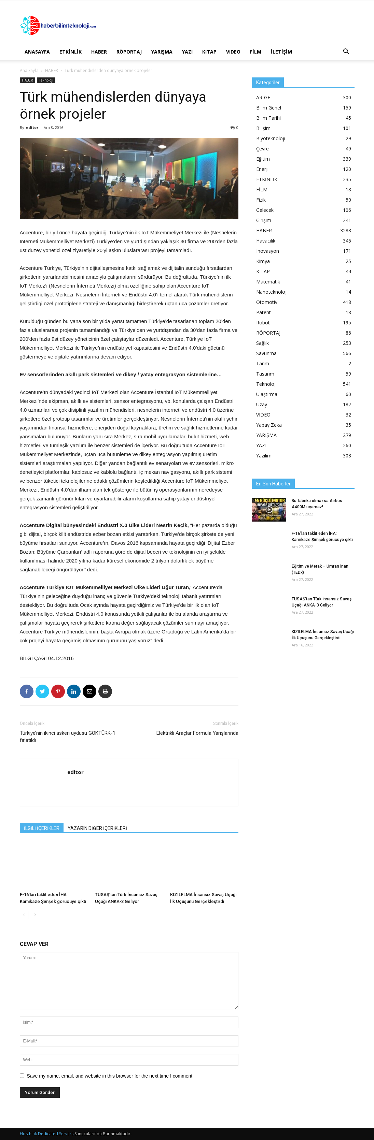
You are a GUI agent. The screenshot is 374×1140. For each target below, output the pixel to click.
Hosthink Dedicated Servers (46, 1134)
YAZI (187, 51)
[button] (346, 52)
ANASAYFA (37, 51)
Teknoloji (46, 80)
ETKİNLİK (70, 51)
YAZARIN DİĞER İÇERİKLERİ (97, 828)
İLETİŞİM (281, 51)
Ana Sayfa (29, 70)
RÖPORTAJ (129, 51)
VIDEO (233, 51)
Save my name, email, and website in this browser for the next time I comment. (110, 1076)
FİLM (255, 51)
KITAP (209, 51)
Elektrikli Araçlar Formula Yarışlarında (197, 733)
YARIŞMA (161, 51)
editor (32, 127)
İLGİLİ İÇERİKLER (41, 828)
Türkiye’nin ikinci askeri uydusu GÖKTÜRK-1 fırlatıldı (67, 736)
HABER (99, 51)
